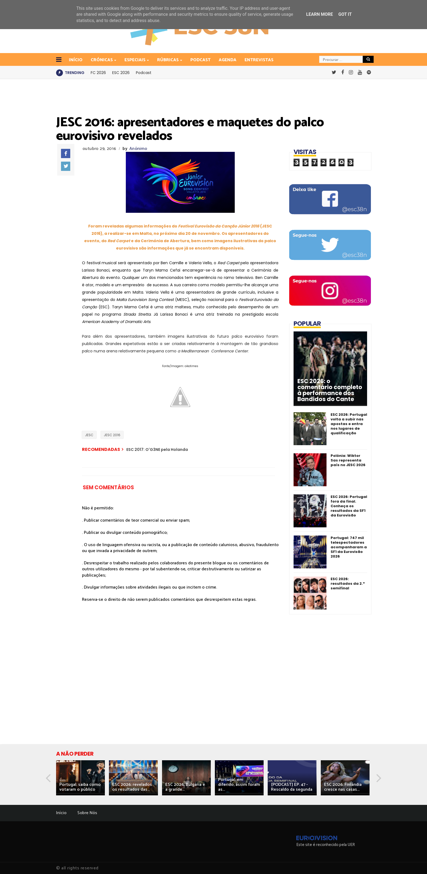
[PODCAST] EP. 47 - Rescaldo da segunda (291, 787)
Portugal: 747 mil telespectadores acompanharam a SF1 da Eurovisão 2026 (349, 547)
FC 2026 (98, 72)
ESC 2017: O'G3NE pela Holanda (157, 449)
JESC (89, 435)
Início (61, 813)
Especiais (135, 60)
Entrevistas (259, 60)
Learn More (319, 14)
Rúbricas (168, 60)
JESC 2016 (112, 435)
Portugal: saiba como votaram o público (80, 787)
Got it (345, 14)
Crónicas (102, 60)
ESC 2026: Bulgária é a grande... (185, 787)
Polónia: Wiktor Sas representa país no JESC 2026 (348, 460)
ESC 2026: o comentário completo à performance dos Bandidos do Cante (329, 390)
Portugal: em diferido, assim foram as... (239, 784)
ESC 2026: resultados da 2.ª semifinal (348, 583)
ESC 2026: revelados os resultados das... (132, 787)
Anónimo (138, 148)
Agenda (227, 60)
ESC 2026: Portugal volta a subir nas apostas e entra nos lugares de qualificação (349, 423)
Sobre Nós (87, 813)
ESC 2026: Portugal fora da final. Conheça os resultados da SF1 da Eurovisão (349, 506)
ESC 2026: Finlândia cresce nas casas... (343, 787)
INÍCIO (76, 60)
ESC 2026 (121, 72)
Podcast (200, 60)
